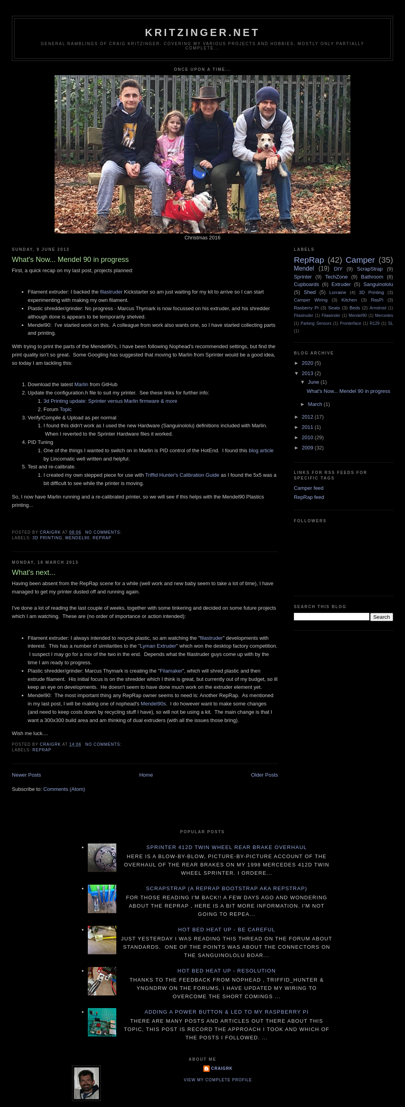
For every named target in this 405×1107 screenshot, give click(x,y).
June (314, 382)
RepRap (102, 538)
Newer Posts (26, 775)
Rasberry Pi (306, 307)
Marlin (81, 384)
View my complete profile (218, 1080)
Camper (360, 259)
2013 (308, 373)
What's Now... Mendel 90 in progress (70, 259)
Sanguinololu (378, 284)
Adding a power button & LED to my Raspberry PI (226, 1012)
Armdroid (378, 308)
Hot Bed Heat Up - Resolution (227, 971)
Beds (355, 307)
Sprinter (303, 277)
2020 (308, 363)
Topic (66, 409)
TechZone (336, 277)
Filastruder (303, 315)
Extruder (341, 284)
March (316, 404)
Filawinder (331, 315)
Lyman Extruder (158, 646)
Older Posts (264, 775)
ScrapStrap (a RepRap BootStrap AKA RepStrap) (226, 888)
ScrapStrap (370, 269)
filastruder (111, 292)
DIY (338, 269)
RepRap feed (309, 497)
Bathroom (372, 277)
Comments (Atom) (64, 789)
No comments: (104, 532)
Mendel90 (77, 538)
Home (146, 775)
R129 (375, 323)
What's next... (33, 572)
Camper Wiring (310, 299)
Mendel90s (153, 704)
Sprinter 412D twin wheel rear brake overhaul (226, 847)
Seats (334, 307)
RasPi (377, 299)
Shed (310, 292)
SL (390, 323)
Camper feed (309, 488)
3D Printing (47, 538)
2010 (308, 437)
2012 (308, 417)
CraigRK (222, 1068)
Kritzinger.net (202, 32)
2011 (308, 427)
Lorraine (337, 292)
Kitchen (349, 299)
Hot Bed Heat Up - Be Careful (226, 930)
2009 (308, 448)
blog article (261, 450)
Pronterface (350, 323)
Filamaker (171, 671)
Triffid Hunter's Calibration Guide (182, 475)
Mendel (304, 268)
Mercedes (384, 315)
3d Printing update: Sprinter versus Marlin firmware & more (110, 401)
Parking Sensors (316, 323)
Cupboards (306, 284)
